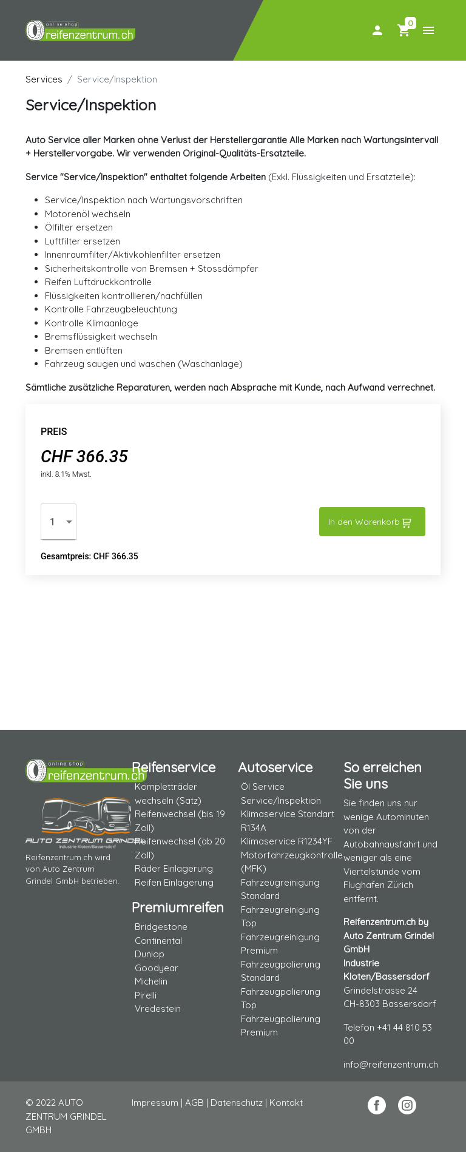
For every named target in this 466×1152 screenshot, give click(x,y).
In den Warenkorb (369, 522)
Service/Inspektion (281, 800)
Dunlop (149, 954)
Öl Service (263, 786)
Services (43, 79)
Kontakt (286, 1102)
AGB (194, 1102)
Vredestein (158, 1008)
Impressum (155, 1102)
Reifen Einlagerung (174, 882)
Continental (158, 940)
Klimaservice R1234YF (287, 841)
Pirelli (146, 995)
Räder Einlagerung (174, 868)
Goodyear (156, 968)
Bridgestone (161, 926)
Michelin (151, 981)
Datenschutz (237, 1102)
